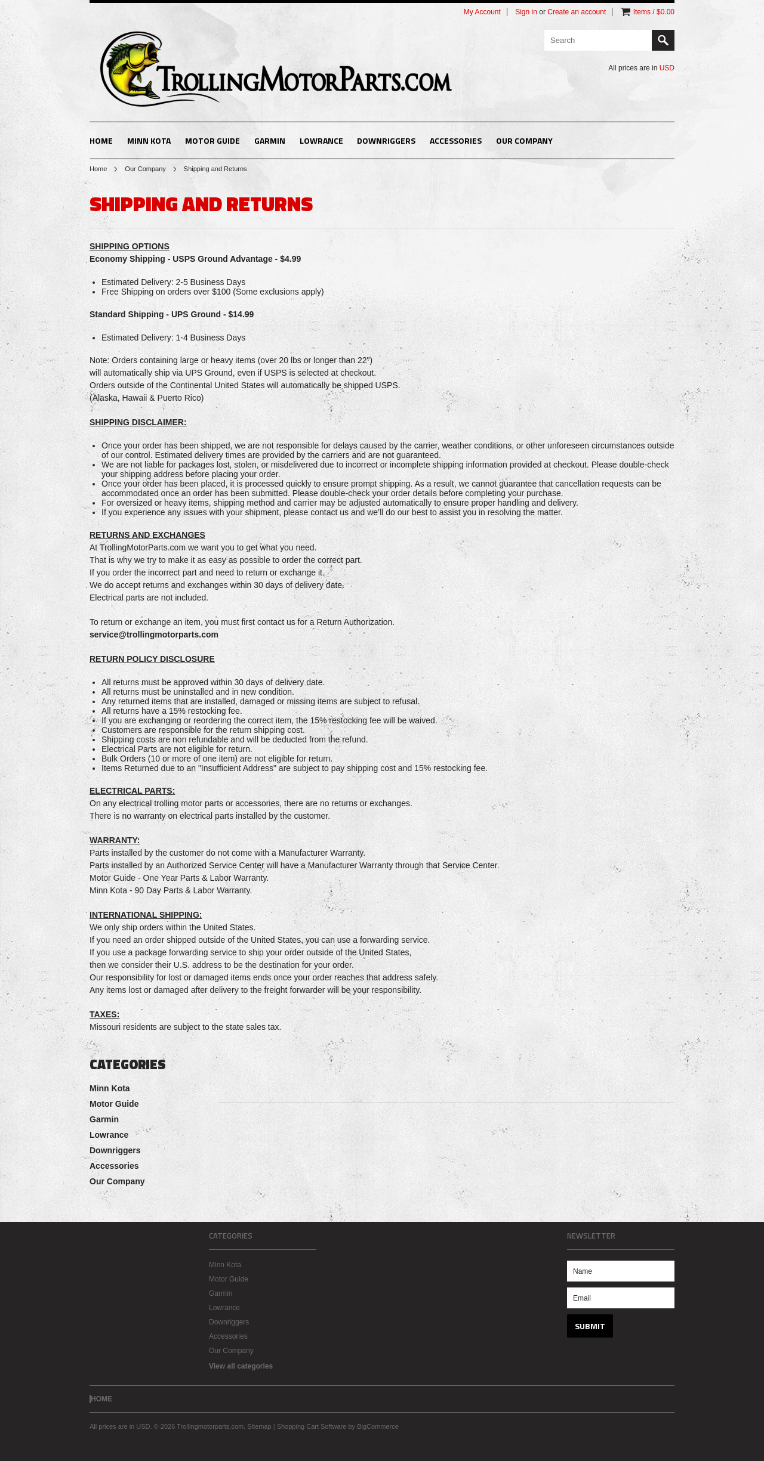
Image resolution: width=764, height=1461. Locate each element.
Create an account (576, 12)
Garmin (269, 140)
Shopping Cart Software (312, 1426)
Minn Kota (149, 140)
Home (98, 168)
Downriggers (386, 140)
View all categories (241, 1366)
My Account (482, 12)
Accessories (456, 140)
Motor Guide (212, 140)
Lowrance (321, 140)
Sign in (526, 12)
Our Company (524, 140)
